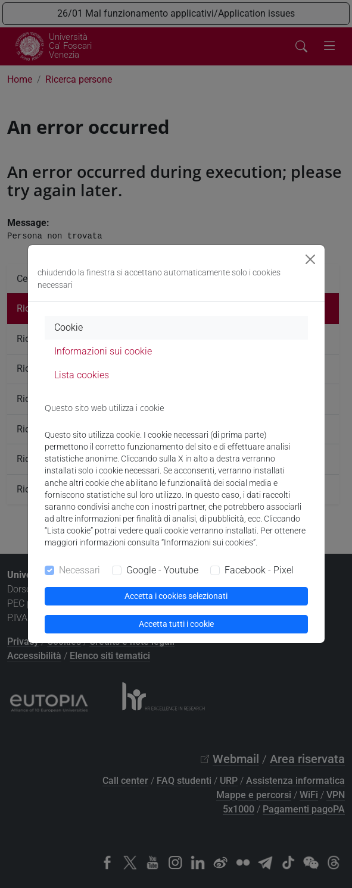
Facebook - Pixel (259, 570)
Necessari (79, 570)
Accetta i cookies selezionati (176, 596)
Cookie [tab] (68, 327)
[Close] (310, 259)
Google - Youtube (162, 570)
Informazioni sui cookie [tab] (103, 351)
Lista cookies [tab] (81, 375)
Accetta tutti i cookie (176, 624)
